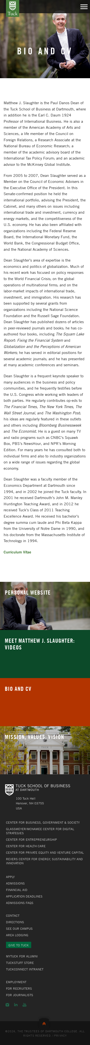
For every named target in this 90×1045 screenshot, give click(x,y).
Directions (15, 922)
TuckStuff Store (20, 963)
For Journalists (19, 995)
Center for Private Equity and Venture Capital (45, 852)
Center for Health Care (26, 846)
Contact (12, 915)
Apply (10, 877)
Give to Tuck (18, 945)
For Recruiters (19, 988)
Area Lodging (17, 935)
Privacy (60, 1035)
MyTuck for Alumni (22, 956)
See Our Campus (19, 928)
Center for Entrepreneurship (31, 839)
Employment (16, 982)
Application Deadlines (24, 896)
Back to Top (45, 1022)
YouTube (24, 1005)
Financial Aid (16, 890)
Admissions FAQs (19, 903)
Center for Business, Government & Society (43, 822)
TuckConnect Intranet (24, 969)
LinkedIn (16, 1005)
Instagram (7, 1005)
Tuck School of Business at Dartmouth (12, 8)
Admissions (15, 883)
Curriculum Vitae (17, 551)
